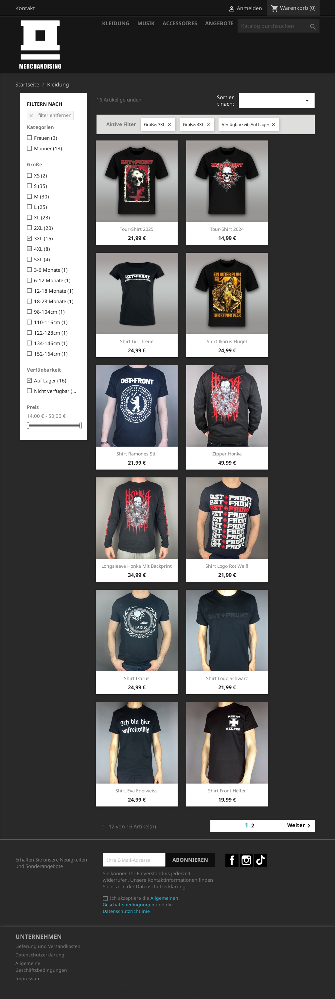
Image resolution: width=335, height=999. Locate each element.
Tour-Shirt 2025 (136, 229)
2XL (43, 228)
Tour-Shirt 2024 (227, 229)
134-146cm (51, 343)
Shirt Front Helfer (227, 790)
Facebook (231, 860)
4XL (42, 249)
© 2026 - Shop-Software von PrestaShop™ (167, 990)
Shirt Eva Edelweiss (136, 790)
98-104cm (49, 311)
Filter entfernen (50, 115)
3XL (43, 238)
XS (40, 175)
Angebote (219, 23)
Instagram (246, 860)
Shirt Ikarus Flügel (227, 341)
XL (42, 217)
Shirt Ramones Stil (136, 454)
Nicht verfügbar (56, 391)
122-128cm (51, 332)
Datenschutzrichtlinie (126, 911)
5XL (42, 259)
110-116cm (51, 322)
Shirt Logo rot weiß (227, 566)
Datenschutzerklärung (39, 955)
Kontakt (25, 8)
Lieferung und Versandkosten (47, 946)
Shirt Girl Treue (136, 341)
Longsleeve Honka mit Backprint (136, 566)
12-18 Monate (54, 290)
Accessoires (180, 23)
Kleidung (116, 23)
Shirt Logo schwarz (227, 678)
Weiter (300, 826)
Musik (146, 23)
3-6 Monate (51, 270)
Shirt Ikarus (137, 678)
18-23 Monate (54, 301)
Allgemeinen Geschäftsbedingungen (140, 901)
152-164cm (51, 353)
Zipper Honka (227, 454)
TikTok (260, 860)
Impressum (28, 978)
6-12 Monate (52, 280)
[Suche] (279, 26)
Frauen (45, 138)
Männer (48, 148)
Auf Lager (50, 380)
